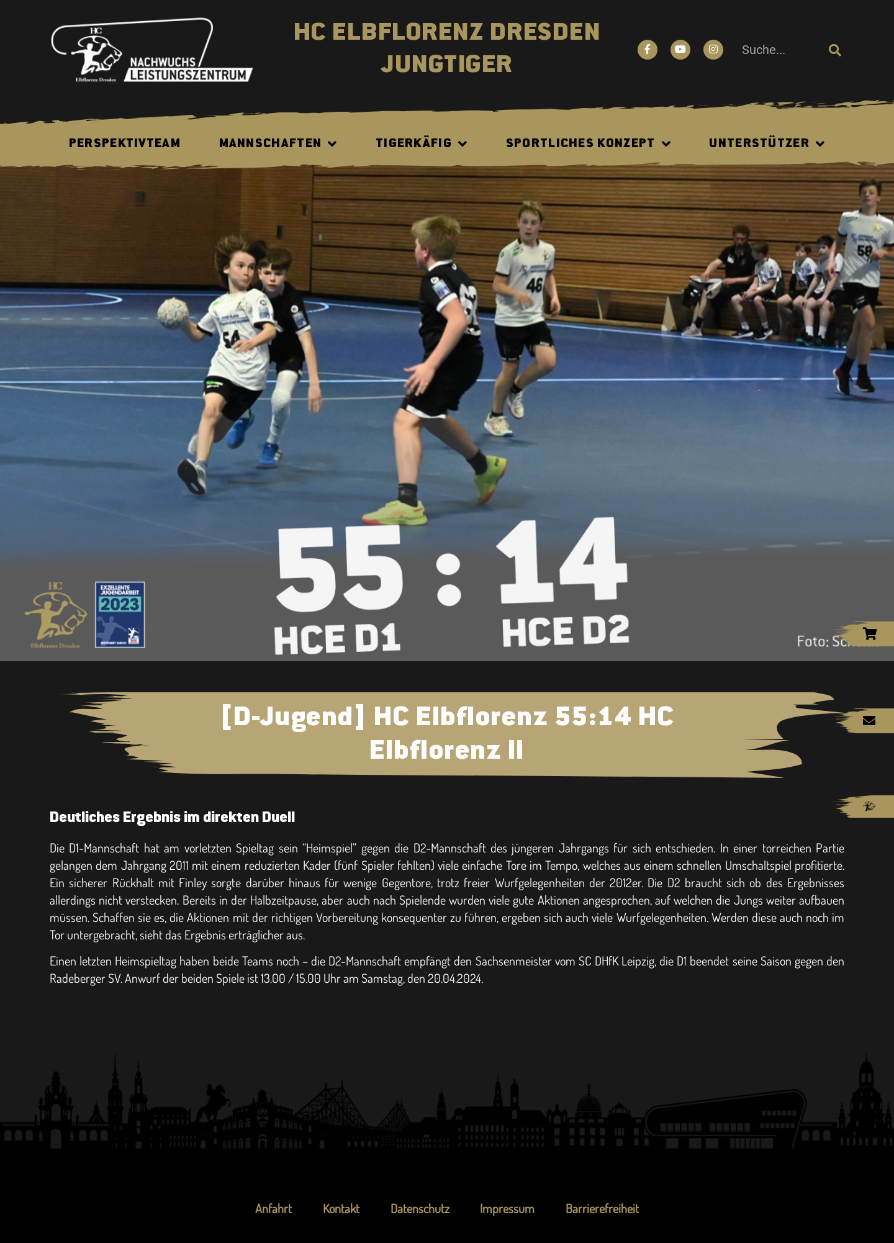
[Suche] (835, 49)
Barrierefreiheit (602, 1208)
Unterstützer (767, 144)
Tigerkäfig (421, 144)
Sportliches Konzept (588, 144)
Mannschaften (278, 144)
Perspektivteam (125, 144)
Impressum (508, 1208)
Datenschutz (420, 1208)
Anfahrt (273, 1208)
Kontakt (341, 1208)
